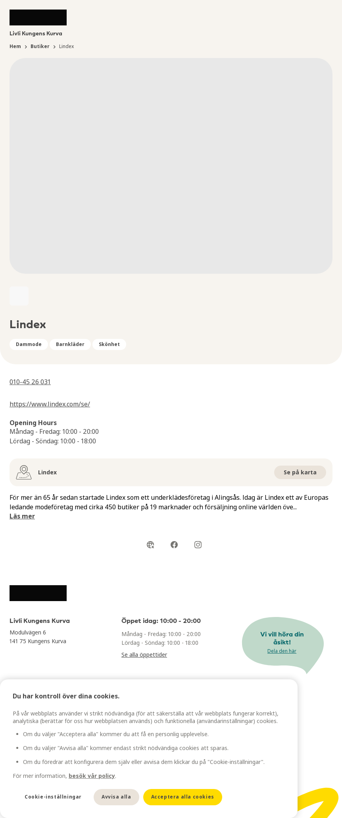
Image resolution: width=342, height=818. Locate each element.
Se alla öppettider (144, 654)
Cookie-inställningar (53, 796)
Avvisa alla (116, 796)
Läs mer (22, 516)
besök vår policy (92, 775)
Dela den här (281, 651)
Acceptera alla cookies (182, 796)
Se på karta (300, 472)
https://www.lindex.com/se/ (50, 404)
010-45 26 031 (30, 381)
